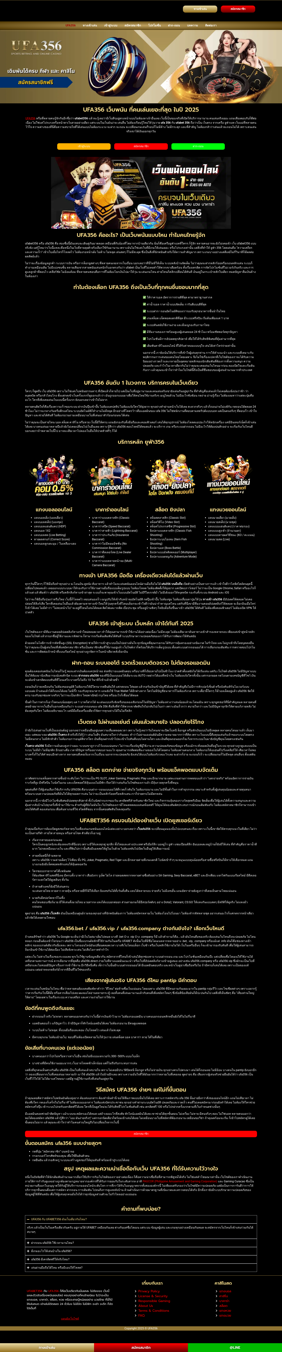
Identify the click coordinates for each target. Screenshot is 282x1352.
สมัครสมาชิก (132, 25)
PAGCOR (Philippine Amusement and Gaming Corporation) (180, 1182)
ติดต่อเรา (211, 25)
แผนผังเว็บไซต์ (70, 1330)
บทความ (192, 25)
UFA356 (70, 25)
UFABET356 (34, 1302)
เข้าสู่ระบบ (110, 25)
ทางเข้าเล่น (90, 25)
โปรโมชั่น (154, 25)
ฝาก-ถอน (174, 25)
